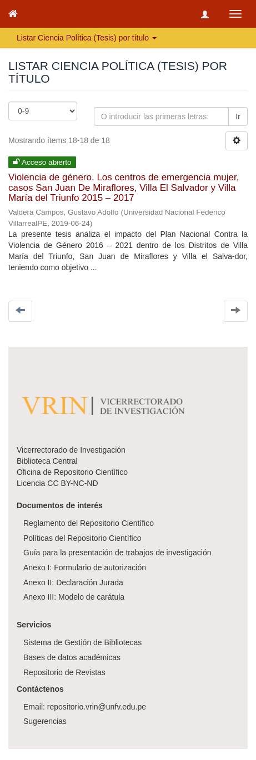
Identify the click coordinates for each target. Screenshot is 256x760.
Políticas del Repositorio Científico (82, 538)
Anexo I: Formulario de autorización (84, 567)
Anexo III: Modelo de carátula (73, 596)
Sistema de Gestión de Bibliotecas (82, 642)
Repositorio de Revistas (64, 672)
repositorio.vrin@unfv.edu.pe (96, 706)
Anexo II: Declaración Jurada (73, 582)
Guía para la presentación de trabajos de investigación (117, 552)
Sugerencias (45, 721)
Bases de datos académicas (72, 657)
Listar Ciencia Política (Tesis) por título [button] (87, 37)
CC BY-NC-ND (72, 483)
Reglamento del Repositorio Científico (88, 523)
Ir (237, 116)
